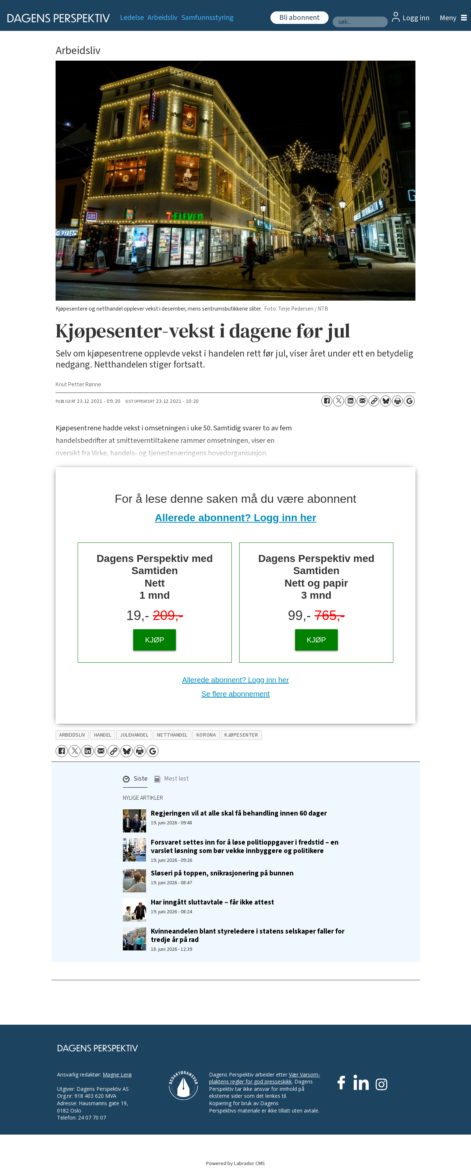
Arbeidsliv (162, 17)
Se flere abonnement (235, 694)
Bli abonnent (299, 17)
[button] (135, 781)
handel (102, 734)
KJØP (154, 640)
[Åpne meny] (451, 18)
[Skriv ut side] (397, 400)
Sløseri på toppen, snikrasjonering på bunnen (222, 873)
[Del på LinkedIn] (350, 400)
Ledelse (132, 17)
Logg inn (416, 18)
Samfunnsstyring (207, 17)
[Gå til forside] (56, 18)
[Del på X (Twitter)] (338, 400)
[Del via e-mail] (362, 400)
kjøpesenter (241, 734)
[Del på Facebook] (326, 400)
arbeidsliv (72, 734)
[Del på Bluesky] (385, 400)
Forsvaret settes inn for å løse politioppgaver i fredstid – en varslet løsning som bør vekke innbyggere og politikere (245, 846)
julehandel (134, 734)
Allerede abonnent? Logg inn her (235, 517)
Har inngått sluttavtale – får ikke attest (212, 902)
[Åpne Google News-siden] (409, 400)
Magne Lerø (117, 1074)
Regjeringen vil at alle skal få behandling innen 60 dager (239, 813)
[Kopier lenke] (373, 400)
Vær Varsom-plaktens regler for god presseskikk (264, 1078)
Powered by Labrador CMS (235, 1163)
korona (206, 734)
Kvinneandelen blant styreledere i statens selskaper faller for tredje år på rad (247, 935)
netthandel (172, 734)
